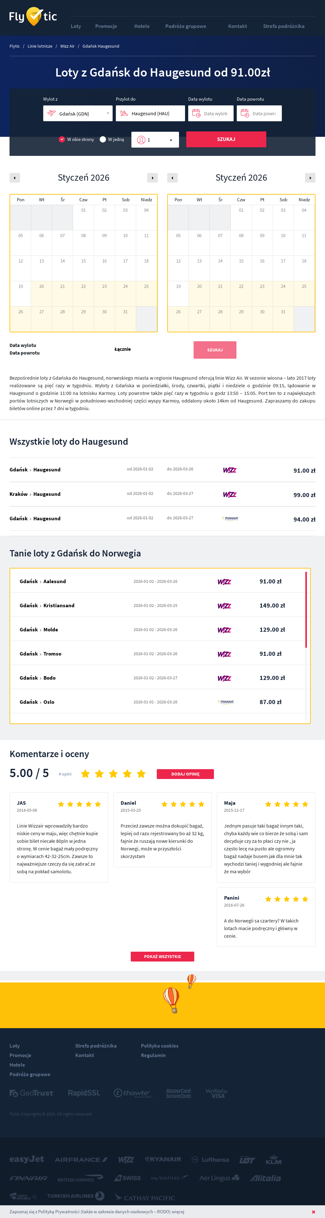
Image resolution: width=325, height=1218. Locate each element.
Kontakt (237, 26)
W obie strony (76, 139)
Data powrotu (250, 99)
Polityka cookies (159, 1045)
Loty (76, 26)
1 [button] (149, 139)
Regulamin (153, 1055)
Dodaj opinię (185, 774)
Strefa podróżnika (284, 26)
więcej (178, 1211)
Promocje (106, 26)
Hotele (142, 26)
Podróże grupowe (185, 26)
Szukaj (226, 139)
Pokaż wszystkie (162, 956)
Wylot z (50, 99)
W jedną (112, 139)
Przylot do (126, 99)
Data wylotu (200, 99)
